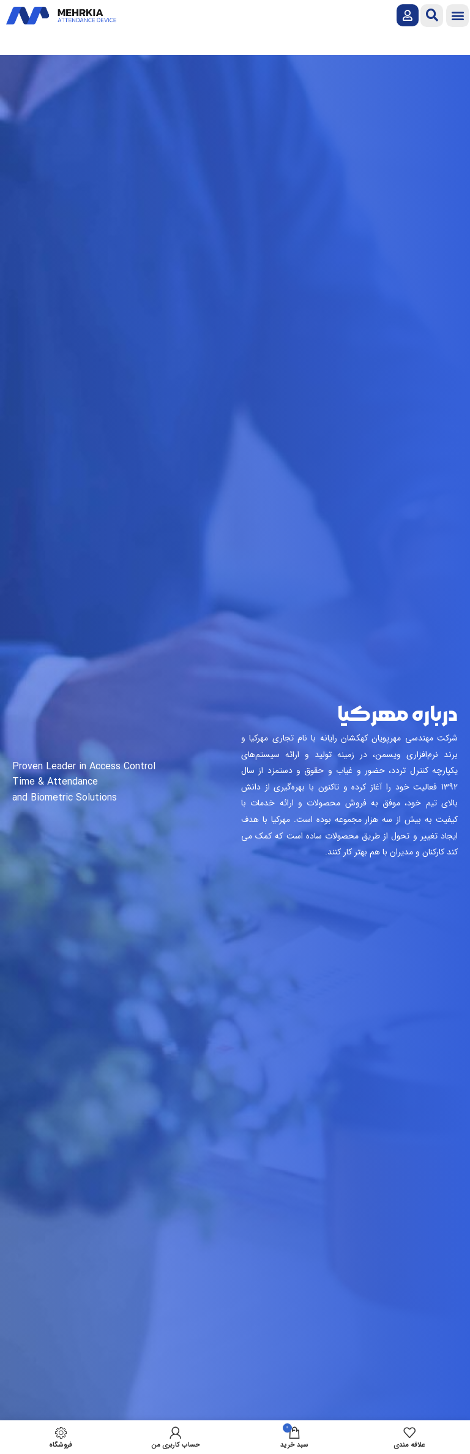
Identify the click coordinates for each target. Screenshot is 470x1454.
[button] (457, 16)
